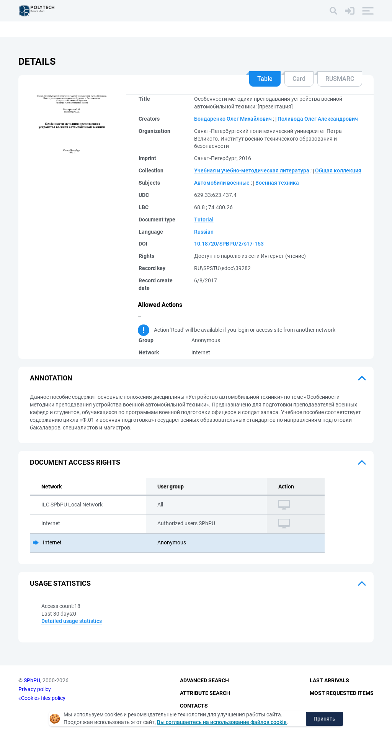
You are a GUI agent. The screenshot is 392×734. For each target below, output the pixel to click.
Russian (204, 232)
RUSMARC (339, 78)
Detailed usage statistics (71, 621)
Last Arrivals (329, 681)
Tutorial (204, 219)
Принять (324, 719)
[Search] (333, 11)
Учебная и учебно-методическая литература (251, 170)
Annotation (51, 378)
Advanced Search (204, 681)
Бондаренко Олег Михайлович (233, 119)
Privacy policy (34, 689)
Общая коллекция (338, 170)
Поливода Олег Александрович (318, 119)
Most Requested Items (342, 693)
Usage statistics (60, 583)
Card (298, 78)
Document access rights (75, 462)
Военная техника (277, 183)
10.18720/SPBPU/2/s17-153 (229, 244)
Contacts (194, 706)
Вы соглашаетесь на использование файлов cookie (222, 722)
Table (265, 78)
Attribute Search (205, 693)
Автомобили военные (222, 183)
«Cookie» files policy (41, 698)
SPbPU (32, 681)
